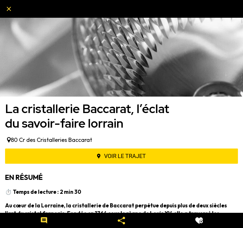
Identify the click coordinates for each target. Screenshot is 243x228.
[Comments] (44, 220)
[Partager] (121, 220)
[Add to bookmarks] (199, 220)
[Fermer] (9, 9)
